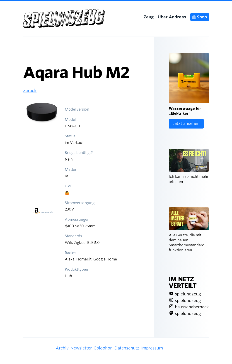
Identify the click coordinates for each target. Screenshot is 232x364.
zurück (29, 90)
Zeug (148, 17)
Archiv (62, 348)
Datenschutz (126, 348)
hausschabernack (192, 307)
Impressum (152, 348)
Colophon (103, 348)
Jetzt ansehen (186, 123)
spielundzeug (188, 294)
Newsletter (81, 348)
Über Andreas (172, 17)
